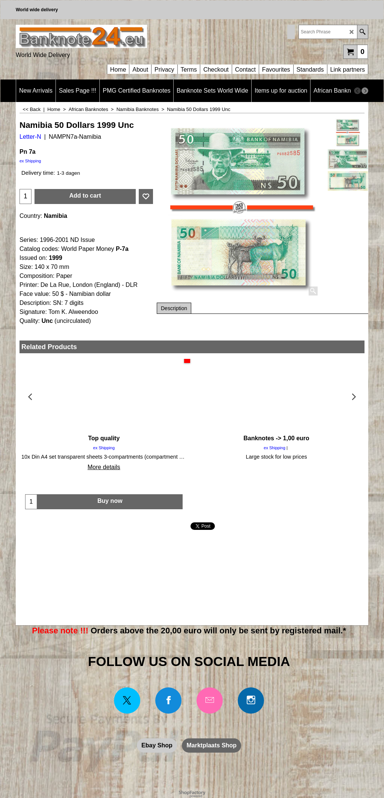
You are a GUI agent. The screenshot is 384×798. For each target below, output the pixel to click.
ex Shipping (30, 161)
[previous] (357, 90)
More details (103, 467)
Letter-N (30, 137)
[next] (365, 90)
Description (174, 308)
